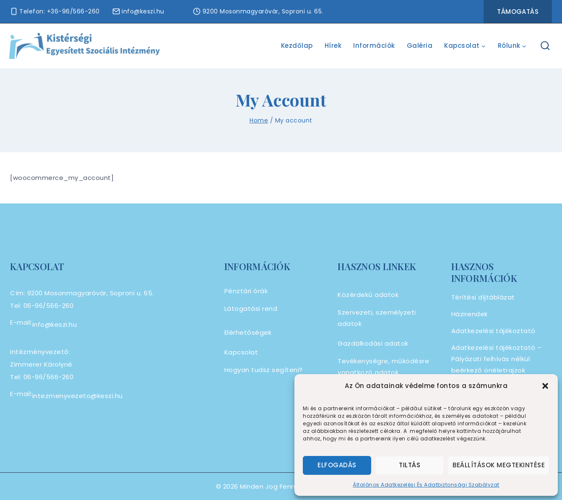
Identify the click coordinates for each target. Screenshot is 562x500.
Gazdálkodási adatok (373, 343)
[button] (545, 386)
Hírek (333, 45)
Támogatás (518, 11)
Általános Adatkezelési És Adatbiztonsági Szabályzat (426, 484)
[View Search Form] (545, 46)
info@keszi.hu (54, 324)
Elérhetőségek (248, 332)
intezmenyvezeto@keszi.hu (77, 395)
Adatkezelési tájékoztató (493, 330)
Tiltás (409, 465)
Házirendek (469, 314)
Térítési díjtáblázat (483, 297)
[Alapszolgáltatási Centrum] (84, 46)
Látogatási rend (251, 308)
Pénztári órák (246, 290)
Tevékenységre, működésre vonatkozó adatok (383, 367)
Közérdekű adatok (368, 294)
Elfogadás (336, 465)
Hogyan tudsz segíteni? (263, 369)
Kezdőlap (297, 45)
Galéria (420, 45)
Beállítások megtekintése (499, 465)
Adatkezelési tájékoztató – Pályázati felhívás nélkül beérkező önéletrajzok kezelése (496, 364)
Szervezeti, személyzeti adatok (377, 318)
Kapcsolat (241, 352)
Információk (374, 45)
